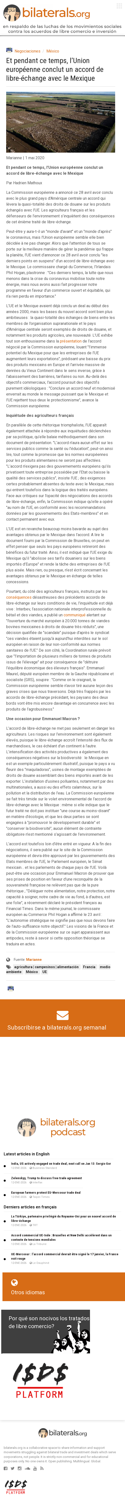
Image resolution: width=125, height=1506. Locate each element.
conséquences (19, 597)
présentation (71, 341)
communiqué (75, 615)
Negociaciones (27, 51)
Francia (89, 967)
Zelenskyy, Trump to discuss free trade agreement (46, 1178)
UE (44, 972)
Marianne (34, 960)
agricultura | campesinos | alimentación (46, 967)
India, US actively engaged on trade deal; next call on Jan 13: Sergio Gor (61, 1163)
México (52, 51)
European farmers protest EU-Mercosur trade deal (46, 1192)
